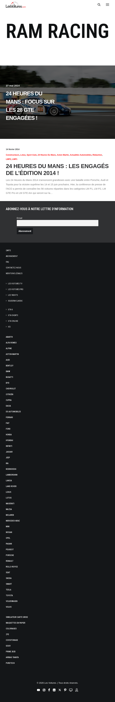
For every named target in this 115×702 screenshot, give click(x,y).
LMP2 (8, 159)
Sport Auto (32, 155)
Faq (7, 262)
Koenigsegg (11, 469)
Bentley (9, 366)
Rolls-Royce (12, 567)
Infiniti (9, 446)
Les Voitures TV (15, 283)
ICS (9, 327)
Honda (9, 434)
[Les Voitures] (16, 4)
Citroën (9, 394)
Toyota (9, 595)
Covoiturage (12, 640)
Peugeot (10, 549)
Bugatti (9, 377)
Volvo (9, 607)
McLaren (10, 515)
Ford (8, 429)
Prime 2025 (10, 651)
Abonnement (12, 256)
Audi (8, 360)
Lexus (8, 492)
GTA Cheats (13, 315)
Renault (9, 561)
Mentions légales (14, 273)
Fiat (7, 423)
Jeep (8, 457)
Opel (8, 538)
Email (19, 218)
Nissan (9, 532)
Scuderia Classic (15, 301)
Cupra (9, 400)
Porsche (10, 555)
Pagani (9, 544)
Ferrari (9, 417)
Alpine (9, 348)
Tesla (8, 590)
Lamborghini (11, 475)
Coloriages (11, 628)
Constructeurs (12, 155)
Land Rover (11, 486)
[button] (107, 4)
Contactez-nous (13, 268)
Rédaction (97, 155)
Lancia (9, 480)
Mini (7, 526)
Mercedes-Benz (13, 521)
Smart (9, 584)
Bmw (8, 371)
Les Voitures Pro (15, 289)
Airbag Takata (12, 657)
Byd (7, 383)
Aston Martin (63, 155)
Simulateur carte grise (17, 617)
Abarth (9, 337)
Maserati (10, 503)
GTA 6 (10, 309)
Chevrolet (11, 389)
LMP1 (14, 159)
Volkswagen (11, 601)
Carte (8, 250)
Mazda (9, 509)
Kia (7, 463)
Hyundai (9, 440)
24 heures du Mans (47, 155)
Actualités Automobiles (81, 155)
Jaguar (9, 452)
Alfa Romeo (11, 343)
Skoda (9, 578)
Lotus (23, 155)
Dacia (8, 406)
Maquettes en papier (15, 623)
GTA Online (13, 321)
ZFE (7, 634)
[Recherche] (97, 4)
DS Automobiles (13, 411)
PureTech (10, 663)
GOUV (8, 646)
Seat (8, 572)
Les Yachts (13, 295)
